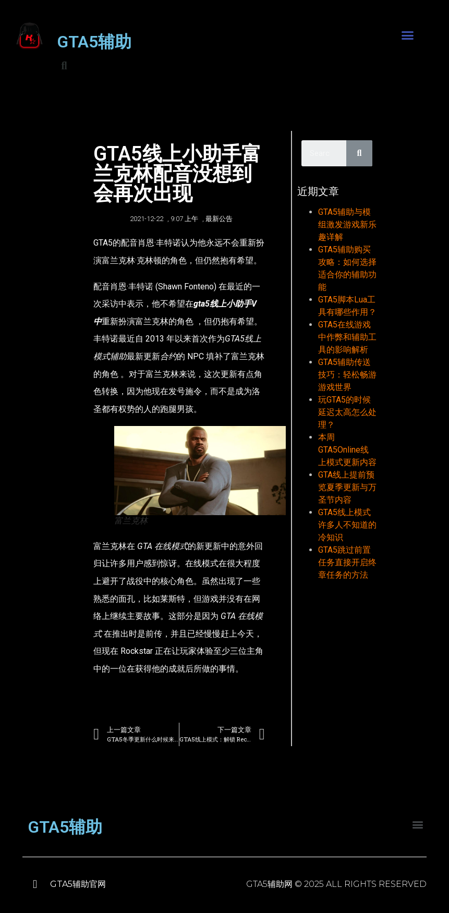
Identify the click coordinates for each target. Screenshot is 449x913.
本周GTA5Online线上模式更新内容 (347, 449)
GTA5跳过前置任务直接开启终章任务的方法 (347, 562)
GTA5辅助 (94, 42)
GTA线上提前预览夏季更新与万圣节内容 (347, 487)
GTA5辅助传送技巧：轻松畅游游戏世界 (347, 374)
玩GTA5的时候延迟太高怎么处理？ (347, 412)
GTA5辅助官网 (78, 884)
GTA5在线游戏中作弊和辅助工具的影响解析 (347, 337)
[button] (407, 35)
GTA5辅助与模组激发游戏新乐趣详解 (347, 224)
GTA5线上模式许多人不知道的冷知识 (347, 524)
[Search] (359, 153)
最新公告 (219, 219)
